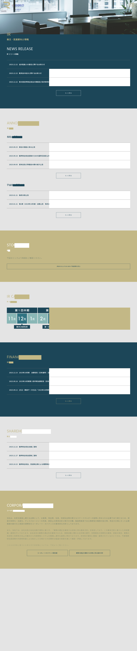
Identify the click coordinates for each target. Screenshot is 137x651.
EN (125, 5)
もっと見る (68, 95)
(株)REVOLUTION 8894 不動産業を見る (68, 272)
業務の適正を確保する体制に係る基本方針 (89, 563)
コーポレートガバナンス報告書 (47, 563)
